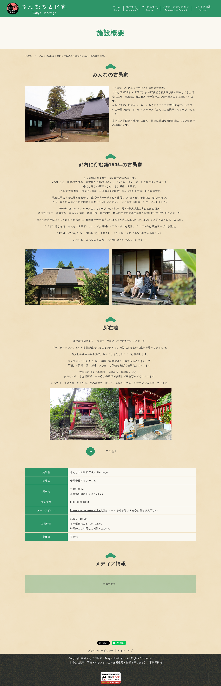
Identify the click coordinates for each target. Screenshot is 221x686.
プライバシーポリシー (101, 650)
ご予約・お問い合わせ (175, 8)
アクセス (111, 451)
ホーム (110, 8)
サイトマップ (125, 650)
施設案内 (126, 8)
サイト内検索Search (203, 8)
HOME (28, 56)
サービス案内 (147, 8)
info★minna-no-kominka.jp (86, 510)
